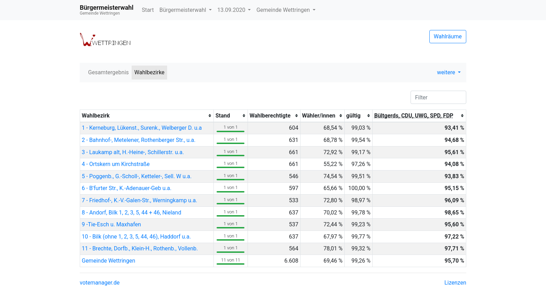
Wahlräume (448, 36)
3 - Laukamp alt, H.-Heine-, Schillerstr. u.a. (133, 152)
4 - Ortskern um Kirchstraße (116, 164)
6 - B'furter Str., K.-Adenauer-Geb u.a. (127, 188)
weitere (447, 72)
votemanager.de (99, 282)
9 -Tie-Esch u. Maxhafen (111, 224)
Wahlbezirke (149, 72)
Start (148, 10)
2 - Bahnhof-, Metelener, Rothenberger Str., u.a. (139, 140)
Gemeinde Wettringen (283, 10)
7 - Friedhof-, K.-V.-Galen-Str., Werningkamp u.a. (139, 200)
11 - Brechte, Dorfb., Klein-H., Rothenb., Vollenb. (140, 248)
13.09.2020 (232, 10)
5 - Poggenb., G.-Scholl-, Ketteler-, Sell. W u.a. (137, 176)
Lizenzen (455, 282)
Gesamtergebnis (108, 72)
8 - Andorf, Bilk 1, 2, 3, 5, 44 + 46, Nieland (131, 212)
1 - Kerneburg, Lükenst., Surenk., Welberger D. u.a (142, 127)
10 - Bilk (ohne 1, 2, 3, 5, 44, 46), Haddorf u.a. (136, 236)
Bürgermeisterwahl (183, 10)
